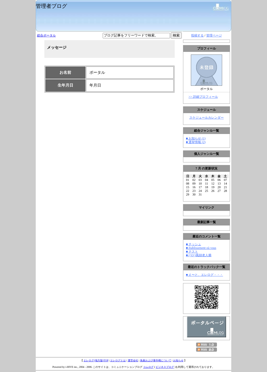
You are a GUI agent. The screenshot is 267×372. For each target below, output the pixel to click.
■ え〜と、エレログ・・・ (204, 275)
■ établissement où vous (201, 248)
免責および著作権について (155, 360)
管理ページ (214, 35)
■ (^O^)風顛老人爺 (198, 255)
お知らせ (178, 360)
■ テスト (192, 251)
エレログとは (118, 360)
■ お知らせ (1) (195, 138)
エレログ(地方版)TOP (95, 360)
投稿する (197, 35)
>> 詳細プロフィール (203, 97)
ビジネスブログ (165, 366)
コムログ (148, 366)
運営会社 (133, 360)
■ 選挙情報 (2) (195, 142)
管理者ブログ (51, 6)
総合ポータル (46, 35)
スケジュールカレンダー (206, 117)
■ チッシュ (193, 244)
